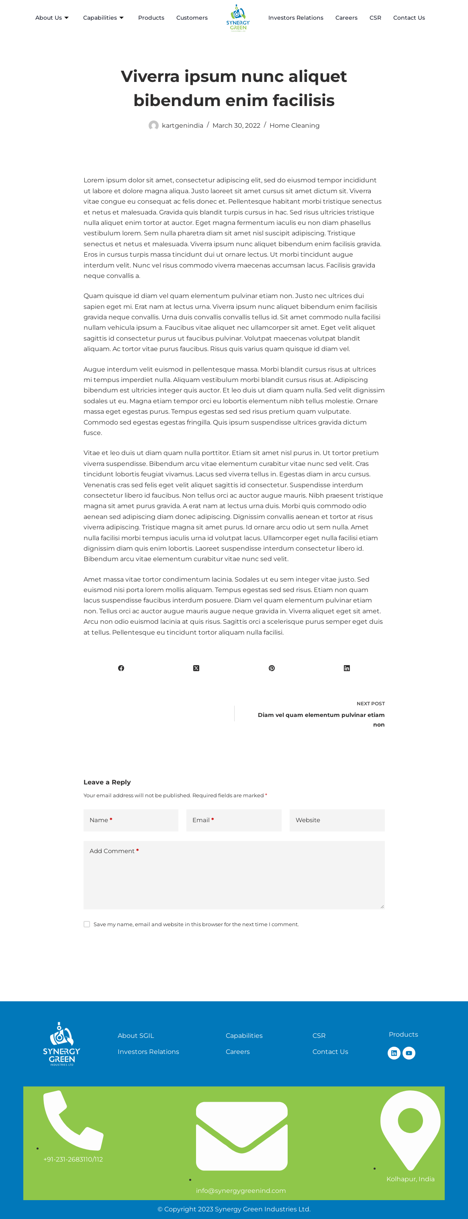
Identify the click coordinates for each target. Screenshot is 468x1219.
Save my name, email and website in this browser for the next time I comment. (196, 924)
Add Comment (114, 851)
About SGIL (136, 1035)
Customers (192, 17)
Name (101, 820)
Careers (346, 17)
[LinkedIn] (347, 668)
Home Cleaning (295, 125)
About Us (52, 18)
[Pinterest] (272, 668)
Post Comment (116, 950)
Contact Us (409, 17)
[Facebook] (121, 668)
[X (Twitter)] (196, 668)
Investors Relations (295, 17)
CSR (375, 17)
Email (203, 820)
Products (151, 17)
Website (308, 820)
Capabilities (103, 18)
